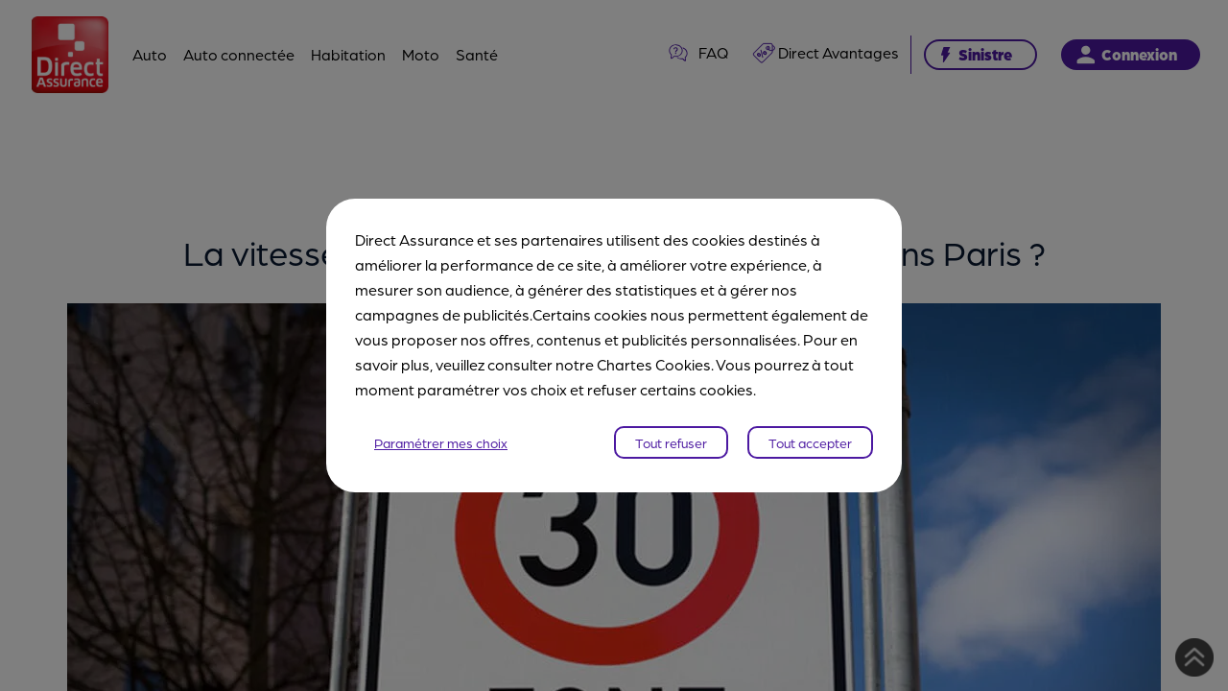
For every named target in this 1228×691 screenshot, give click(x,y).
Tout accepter (810, 442)
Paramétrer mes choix (441, 442)
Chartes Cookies (654, 364)
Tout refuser (671, 442)
